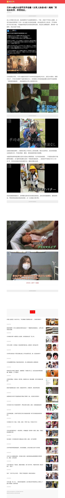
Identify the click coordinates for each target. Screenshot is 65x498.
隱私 (17, 493)
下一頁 (32, 311)
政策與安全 (12, 493)
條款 (15, 493)
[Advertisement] (32, 211)
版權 (19, 493)
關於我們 (8, 493)
